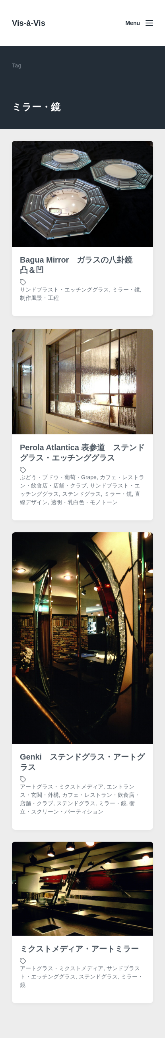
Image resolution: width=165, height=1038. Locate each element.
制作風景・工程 (39, 298)
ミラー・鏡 (126, 289)
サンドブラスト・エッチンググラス (64, 289)
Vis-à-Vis (28, 23)
